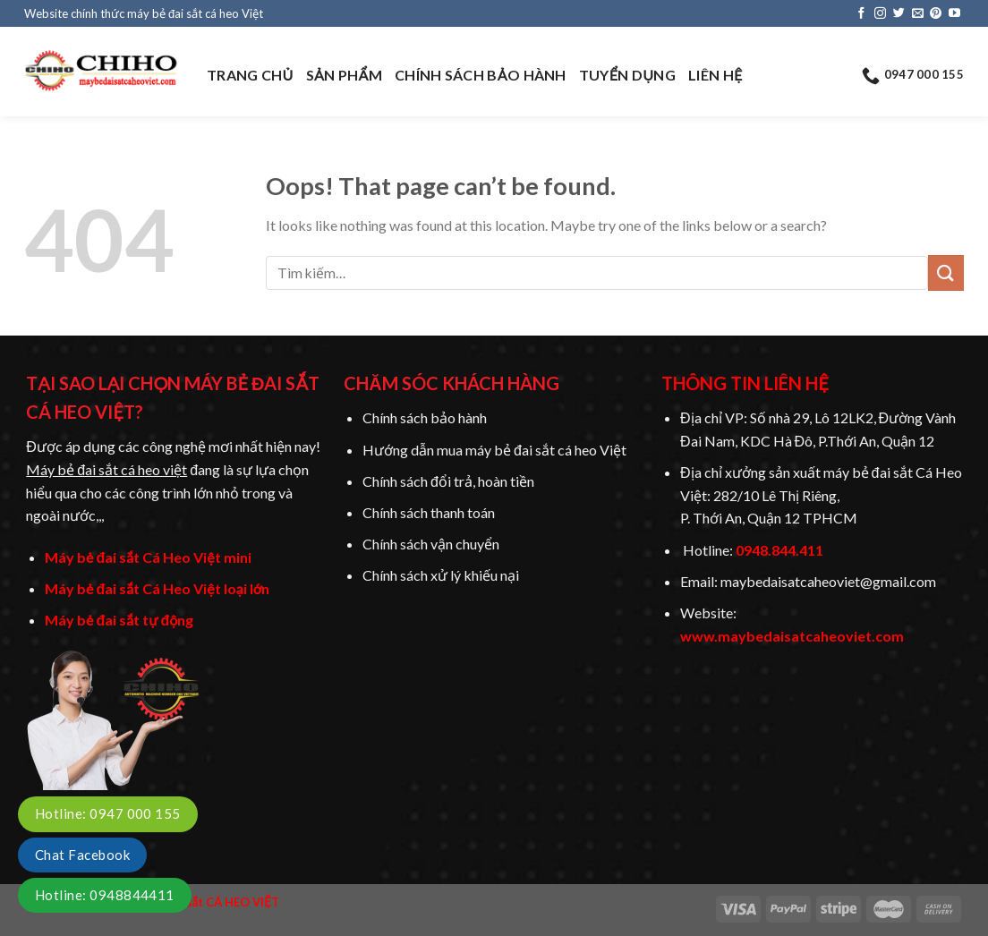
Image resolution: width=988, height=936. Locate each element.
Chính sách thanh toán (428, 512)
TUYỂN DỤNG (627, 74)
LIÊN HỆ (715, 74)
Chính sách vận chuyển (430, 543)
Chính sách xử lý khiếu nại (440, 574)
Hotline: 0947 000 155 (108, 813)
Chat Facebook (82, 855)
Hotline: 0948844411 (105, 895)
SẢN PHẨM (344, 74)
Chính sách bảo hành (424, 417)
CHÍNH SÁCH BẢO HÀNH (480, 74)
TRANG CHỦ (250, 74)
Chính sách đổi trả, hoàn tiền (448, 480)
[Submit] (946, 272)
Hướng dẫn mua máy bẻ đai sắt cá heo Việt (494, 449)
